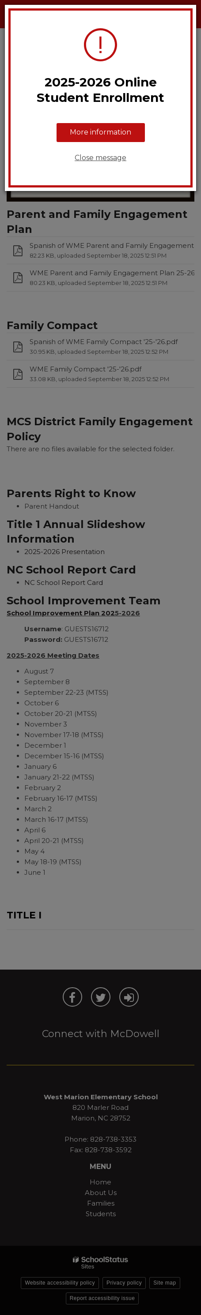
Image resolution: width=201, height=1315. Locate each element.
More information (100, 132)
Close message (100, 158)
